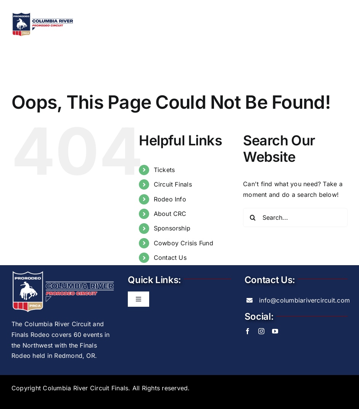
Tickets (164, 170)
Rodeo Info (170, 199)
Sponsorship (172, 228)
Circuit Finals (173, 184)
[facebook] (248, 331)
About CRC (170, 214)
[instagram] (261, 331)
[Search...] (295, 217)
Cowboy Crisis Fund (183, 243)
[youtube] (275, 331)
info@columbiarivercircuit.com (304, 300)
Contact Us (170, 258)
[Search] (252, 217)
